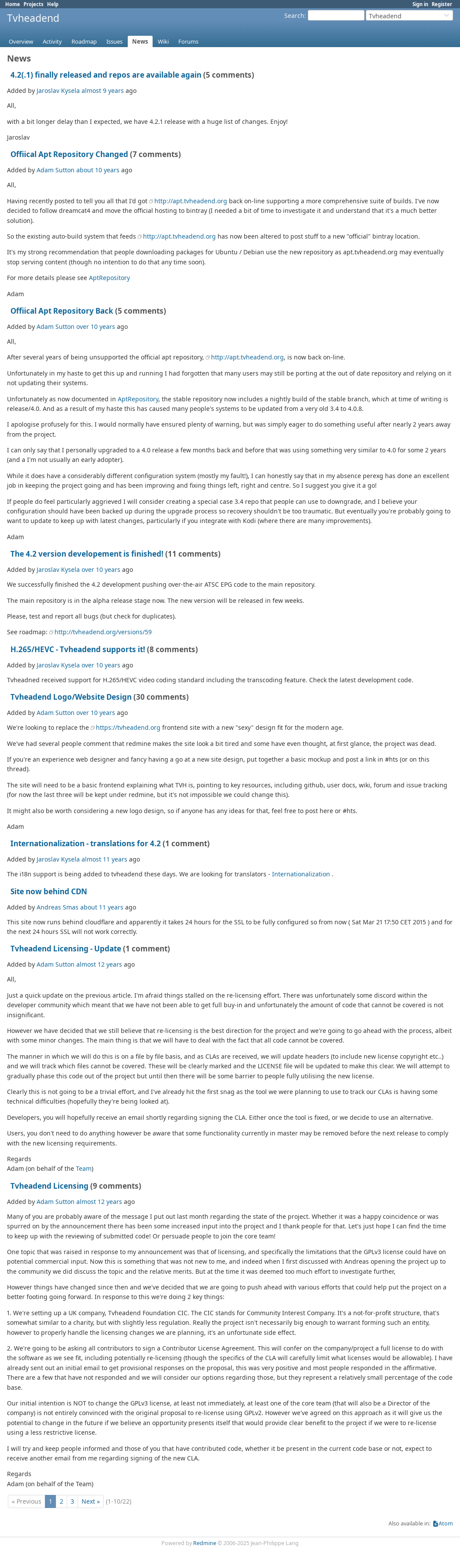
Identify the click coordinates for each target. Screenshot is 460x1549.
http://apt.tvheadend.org (190, 201)
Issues (114, 41)
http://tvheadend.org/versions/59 (103, 632)
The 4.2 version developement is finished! (87, 554)
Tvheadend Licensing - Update (65, 949)
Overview (21, 41)
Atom (446, 1523)
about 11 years (101, 907)
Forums (188, 41)
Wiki (163, 41)
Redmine (204, 1543)
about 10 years (97, 170)
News (140, 41)
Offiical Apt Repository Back (61, 311)
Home (12, 4)
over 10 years (95, 326)
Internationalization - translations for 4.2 (85, 843)
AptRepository (109, 278)
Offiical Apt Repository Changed (69, 154)
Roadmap (84, 41)
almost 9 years (103, 90)
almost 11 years (104, 859)
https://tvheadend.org (128, 727)
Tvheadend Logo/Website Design (71, 697)
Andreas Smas (57, 907)
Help (52, 4)
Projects (34, 4)
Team (84, 1168)
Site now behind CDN (48, 891)
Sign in (420, 4)
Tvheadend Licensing (49, 1186)
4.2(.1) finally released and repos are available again (105, 75)
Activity (52, 41)
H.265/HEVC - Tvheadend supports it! (77, 649)
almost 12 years (99, 964)
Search (294, 15)
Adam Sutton (56, 170)
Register (442, 4)
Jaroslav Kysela (58, 90)
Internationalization (301, 874)
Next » (91, 1501)
